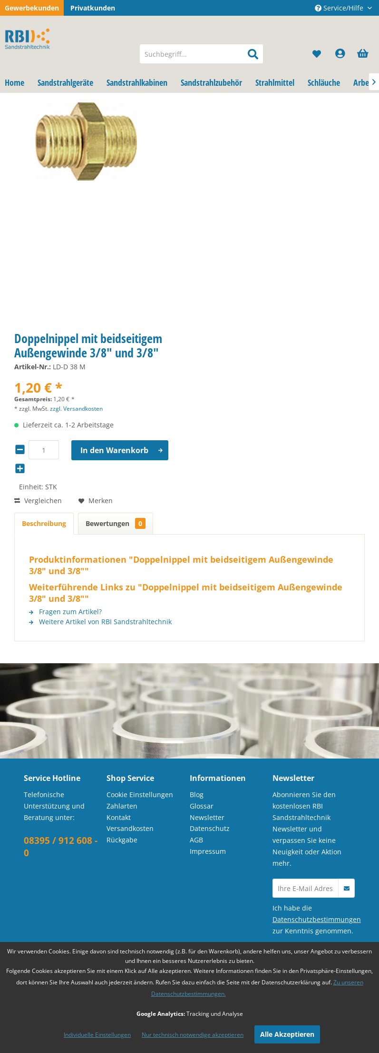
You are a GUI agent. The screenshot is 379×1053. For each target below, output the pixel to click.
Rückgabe (122, 839)
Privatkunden (92, 7)
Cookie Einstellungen (140, 794)
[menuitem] (201, 53)
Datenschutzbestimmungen (316, 919)
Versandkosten (130, 828)
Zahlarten (122, 805)
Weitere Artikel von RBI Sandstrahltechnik (100, 621)
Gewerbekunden (32, 7)
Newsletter (207, 817)
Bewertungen (116, 523)
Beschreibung (44, 523)
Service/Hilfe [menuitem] (340, 7)
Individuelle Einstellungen (97, 1035)
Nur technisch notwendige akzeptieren (192, 1035)
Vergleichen (38, 500)
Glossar (202, 805)
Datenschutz (210, 828)
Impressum (208, 851)
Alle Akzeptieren (287, 1034)
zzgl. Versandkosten (76, 409)
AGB (196, 839)
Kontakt (119, 817)
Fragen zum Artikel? (65, 611)
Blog (197, 794)
